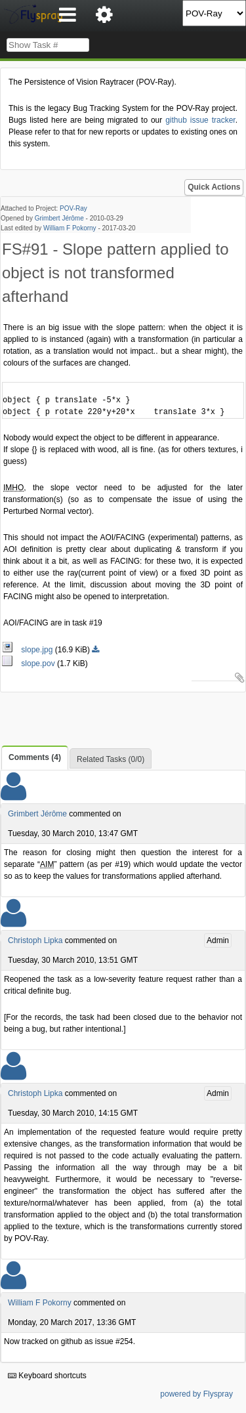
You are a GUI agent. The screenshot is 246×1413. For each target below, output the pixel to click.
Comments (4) (35, 757)
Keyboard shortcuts (47, 1375)
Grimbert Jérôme (59, 218)
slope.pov (29, 663)
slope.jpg (28, 649)
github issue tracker (200, 120)
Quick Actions (214, 187)
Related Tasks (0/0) (110, 759)
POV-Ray (73, 208)
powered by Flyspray (196, 1394)
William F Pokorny (69, 228)
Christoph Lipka (35, 940)
